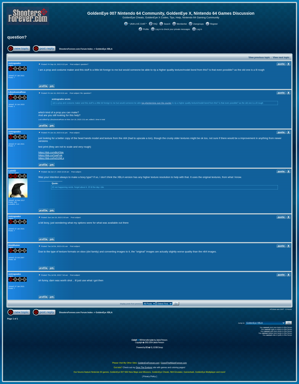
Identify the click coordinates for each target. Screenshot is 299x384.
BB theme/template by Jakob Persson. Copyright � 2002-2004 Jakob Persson (149, 341)
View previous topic (259, 57)
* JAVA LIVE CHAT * (138, 24)
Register (214, 24)
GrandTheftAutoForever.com (174, 363)
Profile (146, 29)
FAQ (155, 24)
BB (146, 347)
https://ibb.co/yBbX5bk (51, 152)
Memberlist (182, 24)
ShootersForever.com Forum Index (76, 49)
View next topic (281, 57)
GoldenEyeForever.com (148, 363)
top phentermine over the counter (156, 103)
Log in (199, 29)
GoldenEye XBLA (104, 49)
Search (167, 24)
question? (17, 37)
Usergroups (198, 24)
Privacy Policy (149, 376)
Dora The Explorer (144, 367)
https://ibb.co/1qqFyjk (50, 155)
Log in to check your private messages (172, 29)
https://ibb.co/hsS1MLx (51, 158)
